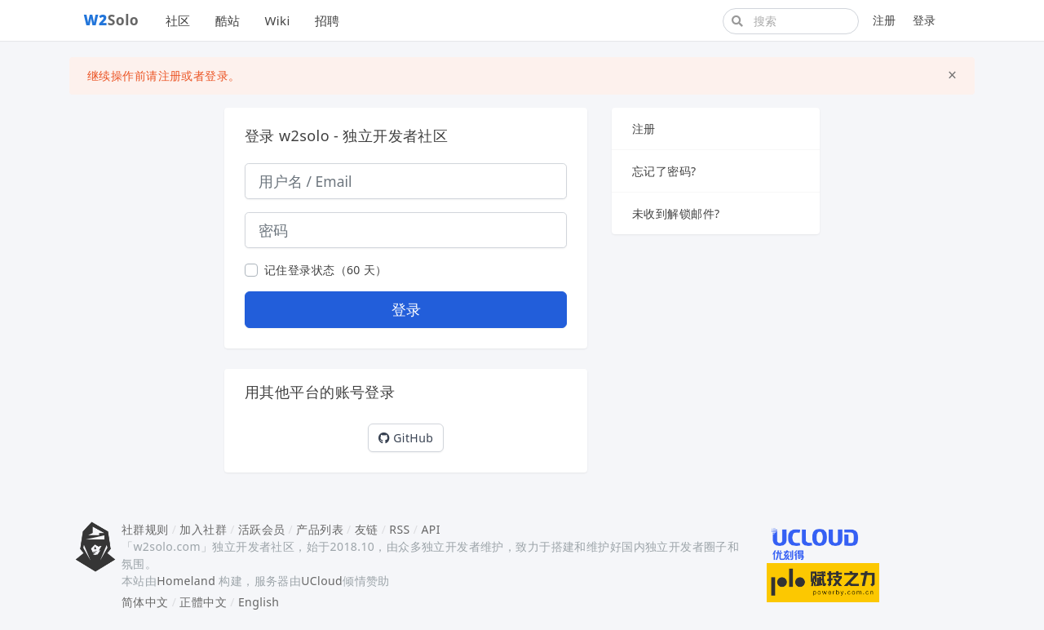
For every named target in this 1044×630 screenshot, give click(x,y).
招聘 (327, 20)
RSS (399, 529)
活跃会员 (261, 529)
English (259, 602)
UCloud (322, 580)
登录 (924, 20)
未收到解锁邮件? (675, 213)
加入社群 (203, 529)
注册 (884, 20)
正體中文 (203, 602)
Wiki (277, 20)
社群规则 (145, 529)
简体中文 (145, 602)
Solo (111, 19)
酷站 (228, 20)
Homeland (186, 580)
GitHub (406, 438)
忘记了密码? (664, 171)
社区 (178, 20)
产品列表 (319, 529)
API (430, 529)
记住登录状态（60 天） (325, 269)
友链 (366, 529)
